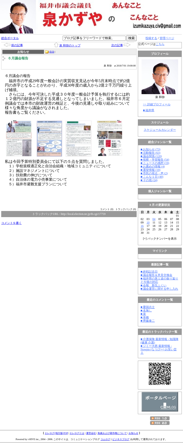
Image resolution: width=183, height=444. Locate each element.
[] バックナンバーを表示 (160, 238)
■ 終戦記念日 (149, 271)
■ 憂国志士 (148, 307)
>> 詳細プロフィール (157, 104)
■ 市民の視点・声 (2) (154, 173)
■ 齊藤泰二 (148, 320)
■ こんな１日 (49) (152, 176)
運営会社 (91, 433)
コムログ (105, 439)
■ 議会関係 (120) (151, 156)
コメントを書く (11, 223)
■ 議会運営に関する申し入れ (159, 288)
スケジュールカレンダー (160, 130)
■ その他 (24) (149, 180)
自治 (51, 51)
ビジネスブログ (120, 439)
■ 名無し (146, 310)
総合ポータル (10, 38)
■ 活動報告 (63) (150, 153)
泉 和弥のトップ (70, 45)
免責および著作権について (112, 433)
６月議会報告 (18, 58)
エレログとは (77, 433)
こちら (160, 44)
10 (148, 222)
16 (142, 226)
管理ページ (167, 38)
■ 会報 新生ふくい (153, 285)
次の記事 (117, 45)
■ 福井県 (148, 110)
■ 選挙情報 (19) (150, 170)
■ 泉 (143, 314)
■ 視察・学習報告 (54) (155, 159)
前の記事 (17, 45)
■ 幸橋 (145, 317)
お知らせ (133, 433)
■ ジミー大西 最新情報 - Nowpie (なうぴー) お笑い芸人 (159, 349)
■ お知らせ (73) (150, 149)
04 (153, 219)
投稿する (151, 38)
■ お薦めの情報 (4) (153, 166)
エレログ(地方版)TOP (56, 433)
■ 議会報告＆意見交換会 (156, 275)
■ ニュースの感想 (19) (155, 163)
